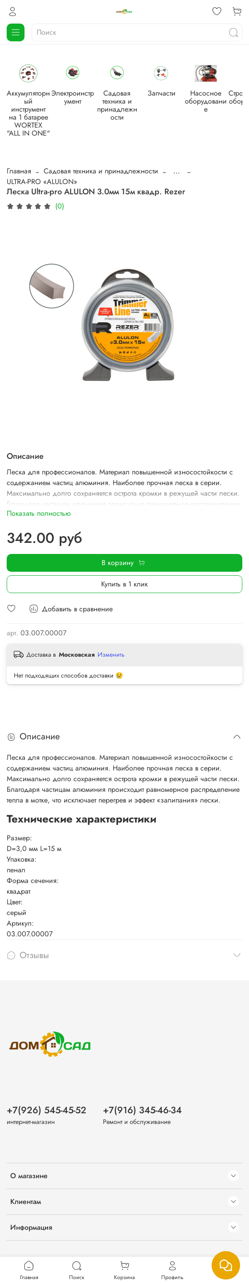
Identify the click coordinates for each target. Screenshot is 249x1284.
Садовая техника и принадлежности (172, 106)
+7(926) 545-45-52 (46, 1106)
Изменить (111, 648)
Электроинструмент (106, 102)
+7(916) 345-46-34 (142, 1106)
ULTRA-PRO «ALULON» (42, 175)
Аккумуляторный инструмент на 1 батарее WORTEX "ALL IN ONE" (39, 114)
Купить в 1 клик (124, 577)
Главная (19, 164)
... (176, 164)
